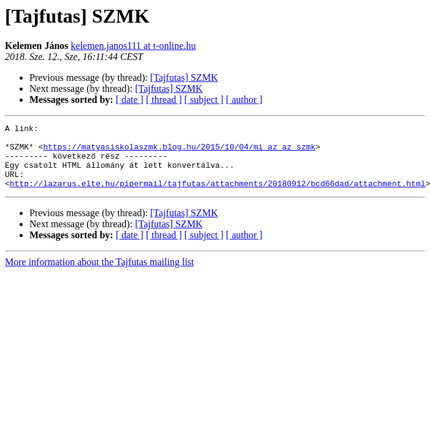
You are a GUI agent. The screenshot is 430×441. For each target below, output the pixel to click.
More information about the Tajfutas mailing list (99, 275)
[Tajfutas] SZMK (183, 77)
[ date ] (129, 99)
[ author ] (244, 99)
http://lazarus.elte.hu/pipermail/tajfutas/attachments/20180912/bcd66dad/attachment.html (218, 196)
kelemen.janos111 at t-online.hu (133, 45)
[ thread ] (164, 99)
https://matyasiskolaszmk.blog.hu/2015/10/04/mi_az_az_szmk (179, 151)
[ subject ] (204, 99)
